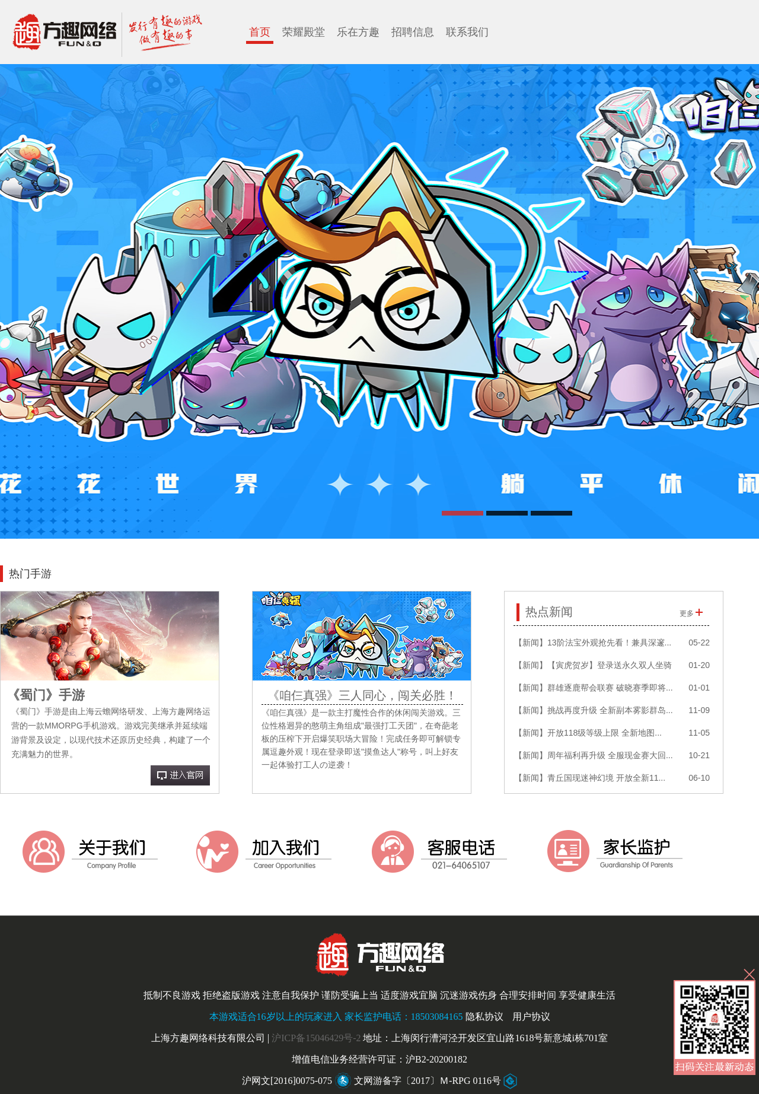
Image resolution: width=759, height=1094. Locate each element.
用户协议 (531, 1017)
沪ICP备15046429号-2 (316, 1038)
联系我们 (467, 32)
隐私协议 (484, 1017)
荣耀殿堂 (303, 32)
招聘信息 (412, 32)
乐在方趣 (358, 32)
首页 (259, 32)
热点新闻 (549, 611)
